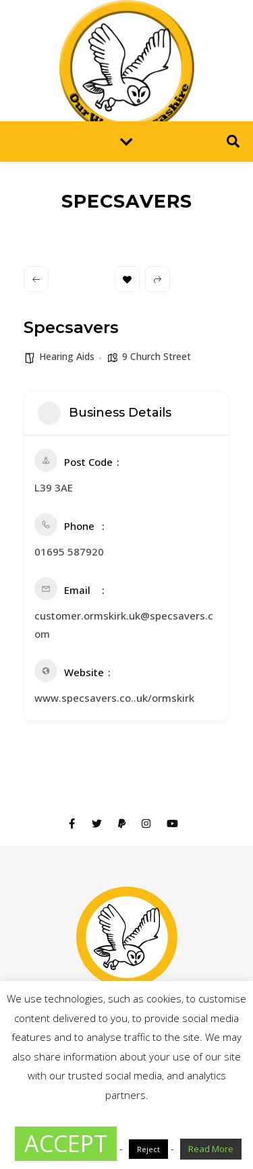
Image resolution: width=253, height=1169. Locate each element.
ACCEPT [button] (65, 1143)
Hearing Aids (66, 356)
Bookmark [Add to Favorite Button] (127, 279)
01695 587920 (69, 551)
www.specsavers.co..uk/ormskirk (114, 698)
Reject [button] (148, 1149)
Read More (210, 1149)
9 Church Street (156, 356)
